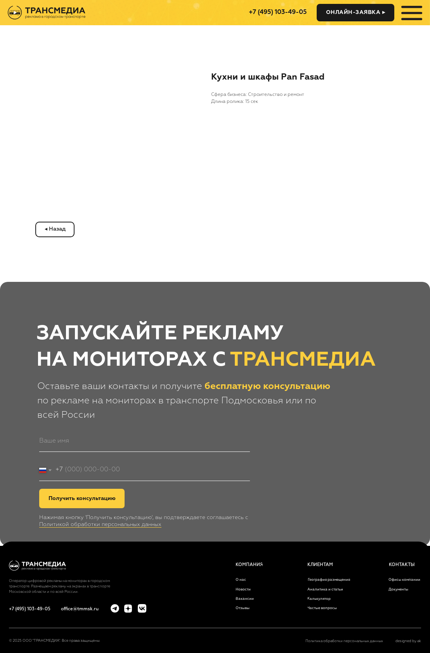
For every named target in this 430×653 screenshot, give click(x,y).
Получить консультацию (82, 498)
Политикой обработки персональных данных (100, 524)
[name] (144, 441)
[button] (355, 12)
